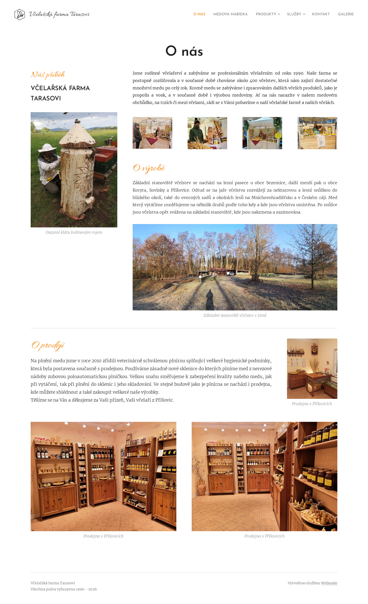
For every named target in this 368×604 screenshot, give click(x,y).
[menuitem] (185, 14)
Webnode (329, 583)
